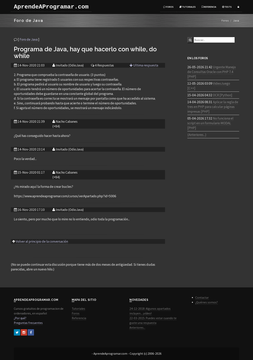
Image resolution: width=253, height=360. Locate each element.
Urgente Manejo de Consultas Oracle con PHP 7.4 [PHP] (211, 72)
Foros (168, 6)
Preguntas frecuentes (28, 323)
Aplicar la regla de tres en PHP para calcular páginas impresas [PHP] (212, 107)
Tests (227, 6)
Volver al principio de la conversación (42, 241)
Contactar (202, 297)
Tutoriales (187, 6)
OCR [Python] (222, 95)
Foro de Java (29, 39)
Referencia (209, 6)
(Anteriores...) (196, 135)
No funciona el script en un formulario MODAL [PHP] (210, 123)
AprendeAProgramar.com (51, 7)
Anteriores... (137, 327)
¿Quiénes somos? (206, 302)
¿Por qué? (20, 318)
